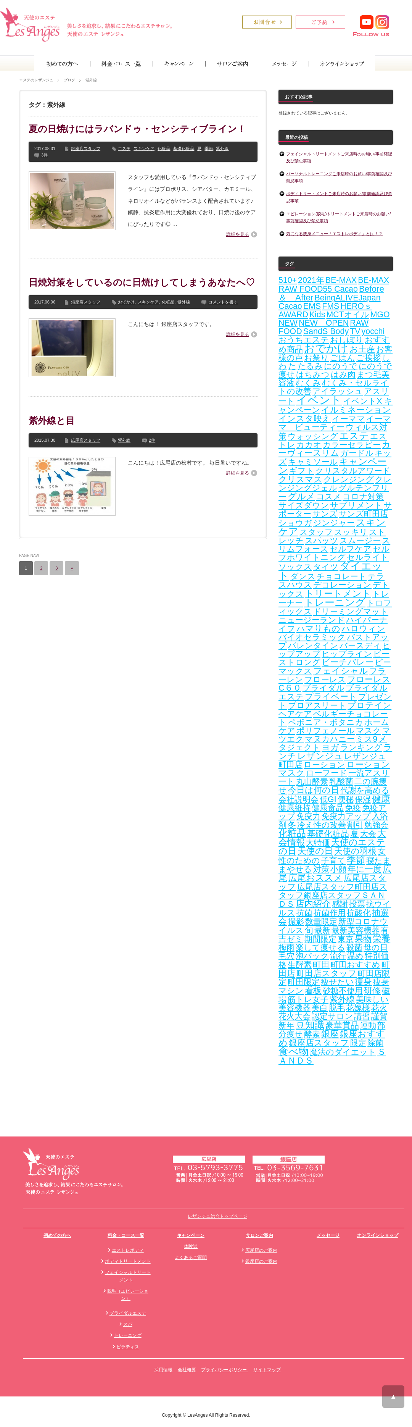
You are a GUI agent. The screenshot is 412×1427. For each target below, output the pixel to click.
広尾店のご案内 (261, 1250)
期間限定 (320, 939)
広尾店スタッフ (85, 440)
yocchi (373, 331)
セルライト (368, 557)
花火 (379, 1007)
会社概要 (187, 1369)
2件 (152, 440)
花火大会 (294, 1016)
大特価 (318, 842)
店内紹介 (313, 904)
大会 (368, 833)
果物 (363, 939)
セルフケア (351, 549)
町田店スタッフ (326, 973)
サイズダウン (303, 505)
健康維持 (294, 807)
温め (355, 955)
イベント (319, 400)
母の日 (376, 947)
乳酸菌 (341, 781)
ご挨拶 (368, 357)
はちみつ (313, 374)
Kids (317, 314)
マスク (368, 730)
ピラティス (127, 1347)
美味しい (372, 999)
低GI (328, 799)
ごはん (342, 357)
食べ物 (293, 1051)
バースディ (360, 645)
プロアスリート (317, 705)
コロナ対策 (363, 496)
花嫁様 (358, 1007)
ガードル (356, 453)
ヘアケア (295, 713)
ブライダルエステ (127, 1313)
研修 (372, 990)
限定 (358, 1043)
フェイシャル (340, 671)
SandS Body (326, 331)
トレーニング (334, 602)
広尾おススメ (315, 878)
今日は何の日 (313, 790)
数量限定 (321, 921)
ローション (324, 764)
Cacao (290, 306)
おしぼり (347, 339)
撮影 (296, 921)
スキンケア (144, 148)
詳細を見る (237, 234)
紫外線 (222, 148)
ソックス (295, 566)
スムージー (360, 540)
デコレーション (342, 584)
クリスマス (300, 479)
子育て (333, 860)
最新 (322, 930)
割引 (355, 825)
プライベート (331, 696)
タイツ (325, 566)
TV (355, 331)
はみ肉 (343, 374)
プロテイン (369, 705)
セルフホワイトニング (333, 553)
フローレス (325, 679)
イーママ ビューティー (334, 423)
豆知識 (310, 1025)
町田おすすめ (355, 964)
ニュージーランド (311, 620)
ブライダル (323, 688)
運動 (368, 1025)
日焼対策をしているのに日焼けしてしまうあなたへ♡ (142, 282)
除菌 (375, 1043)
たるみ (310, 366)
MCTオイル (347, 314)
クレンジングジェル (335, 483)
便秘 (346, 799)
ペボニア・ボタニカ (325, 722)
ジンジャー (334, 523)
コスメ (328, 496)
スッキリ (351, 532)
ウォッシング (313, 436)
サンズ (325, 513)
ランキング (361, 747)
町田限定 (304, 981)
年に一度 (364, 869)
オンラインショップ (377, 1235)
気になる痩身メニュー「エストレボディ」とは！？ (334, 233)
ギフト (301, 470)
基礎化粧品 (183, 148)
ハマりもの (318, 628)
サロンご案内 (259, 1235)
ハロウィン (363, 628)
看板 (313, 990)
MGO (380, 314)
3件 (44, 155)
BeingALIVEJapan (347, 297)
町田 (321, 964)
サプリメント (356, 505)
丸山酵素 (312, 781)
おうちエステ (303, 339)
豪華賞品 (342, 1025)
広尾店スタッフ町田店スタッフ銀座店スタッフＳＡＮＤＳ (332, 895)
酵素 (312, 1034)
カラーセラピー (352, 444)
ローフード (326, 773)
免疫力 (308, 816)
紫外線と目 (52, 420)
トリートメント (338, 593)
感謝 (340, 904)
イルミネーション (356, 410)
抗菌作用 (330, 912)
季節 (208, 148)
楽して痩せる (320, 947)
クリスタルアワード (353, 470)
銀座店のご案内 (261, 1261)
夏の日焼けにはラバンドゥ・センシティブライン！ (137, 129)
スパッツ (321, 540)
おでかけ (126, 302)
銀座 (330, 1034)
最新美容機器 (356, 930)
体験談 (191, 1246)
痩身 (363, 981)
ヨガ (330, 747)
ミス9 (366, 739)
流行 (338, 955)
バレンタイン (313, 645)
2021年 (311, 280)
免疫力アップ (346, 816)
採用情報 (163, 1369)
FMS (330, 306)
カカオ (309, 444)
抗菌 (304, 912)
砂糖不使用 (343, 990)
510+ (287, 280)
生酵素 (300, 964)
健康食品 (328, 807)
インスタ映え (304, 418)
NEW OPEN (324, 323)
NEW (288, 323)
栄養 (381, 939)
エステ (124, 148)
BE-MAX (341, 280)
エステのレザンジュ (36, 80)
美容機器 (294, 1007)
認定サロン (332, 1016)
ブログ (69, 80)
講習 (362, 1016)
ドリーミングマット (350, 611)
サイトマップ (267, 1369)
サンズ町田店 (363, 513)
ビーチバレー (347, 662)
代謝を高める (364, 790)
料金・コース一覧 (126, 1235)
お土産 (362, 349)
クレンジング (348, 479)
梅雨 (286, 947)
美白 (320, 1007)
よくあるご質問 (191, 1257)
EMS (312, 306)
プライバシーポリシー (224, 1369)
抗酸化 (359, 912)
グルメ (301, 496)
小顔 (338, 869)
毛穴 (286, 955)
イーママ (348, 418)
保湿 (363, 799)
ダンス (302, 576)
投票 (357, 904)
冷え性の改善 (321, 825)
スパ (127, 1324)
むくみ (308, 382)
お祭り (316, 357)
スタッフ (316, 532)
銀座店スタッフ (85, 148)
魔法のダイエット (343, 1052)
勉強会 (376, 825)
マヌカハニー (330, 739)
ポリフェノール (325, 730)
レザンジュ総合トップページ (217, 1216)
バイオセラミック (312, 637)
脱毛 (337, 1007)
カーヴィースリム (334, 449)
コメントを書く (223, 302)
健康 (381, 799)
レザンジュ (320, 756)
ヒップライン (347, 654)
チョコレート (342, 576)
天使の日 (315, 851)
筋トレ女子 (308, 999)
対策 (321, 869)
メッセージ (328, 1235)
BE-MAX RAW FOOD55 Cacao (333, 285)
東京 (346, 939)
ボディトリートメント (128, 1261)
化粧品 (164, 148)
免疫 (353, 807)
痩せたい (337, 981)
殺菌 (354, 947)
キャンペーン (190, 1235)
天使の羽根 (355, 851)
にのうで (340, 366)
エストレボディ (128, 1250)
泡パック (312, 955)
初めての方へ (57, 1235)
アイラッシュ (337, 391)
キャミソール (313, 462)
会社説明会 (298, 799)
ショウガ (295, 523)
